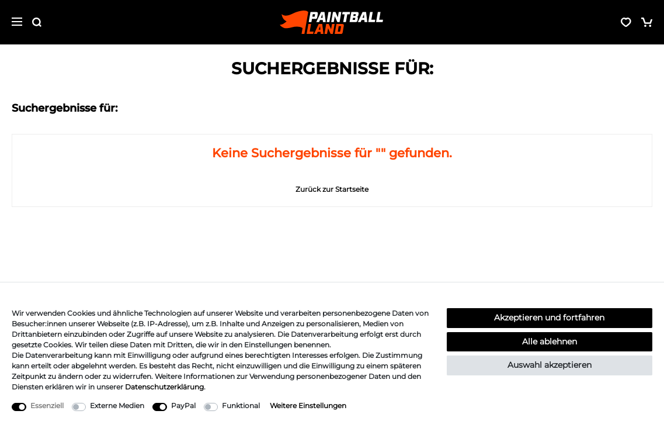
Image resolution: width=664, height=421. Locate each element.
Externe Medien (117, 405)
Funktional (241, 405)
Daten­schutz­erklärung (164, 386)
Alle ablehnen (549, 341)
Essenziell (47, 405)
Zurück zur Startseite (332, 189)
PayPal (183, 405)
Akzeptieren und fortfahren (549, 317)
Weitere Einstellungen (308, 405)
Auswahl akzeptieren (549, 365)
